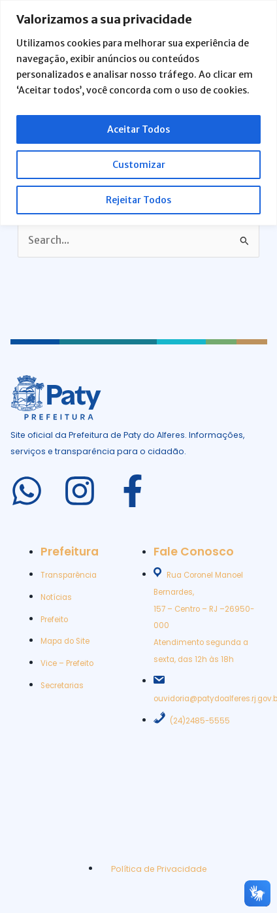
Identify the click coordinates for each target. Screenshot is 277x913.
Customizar (138, 165)
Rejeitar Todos (138, 200)
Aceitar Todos (138, 129)
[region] (138, 112)
